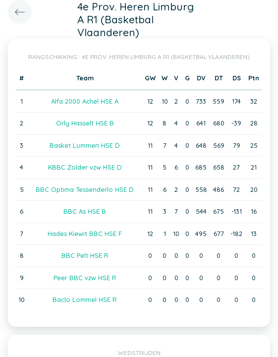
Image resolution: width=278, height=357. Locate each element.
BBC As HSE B (84, 211)
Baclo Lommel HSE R (85, 299)
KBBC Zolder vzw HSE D (85, 167)
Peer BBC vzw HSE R (85, 278)
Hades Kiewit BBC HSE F (85, 234)
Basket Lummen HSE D (85, 145)
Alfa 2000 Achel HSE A (84, 101)
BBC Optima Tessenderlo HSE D (85, 189)
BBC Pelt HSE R (85, 255)
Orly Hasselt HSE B (85, 123)
